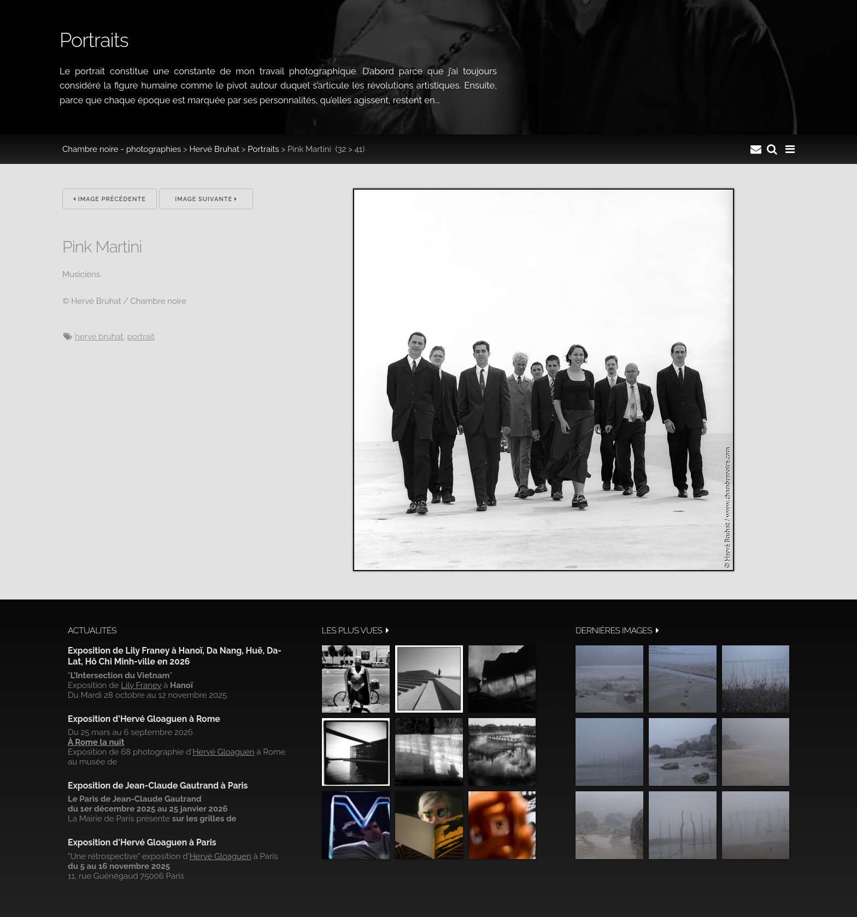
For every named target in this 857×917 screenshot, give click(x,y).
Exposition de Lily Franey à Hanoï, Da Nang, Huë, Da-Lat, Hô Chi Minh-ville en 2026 (174, 656)
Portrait (141, 337)
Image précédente (109, 199)
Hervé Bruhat (214, 149)
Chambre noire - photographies (121, 149)
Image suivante (206, 199)
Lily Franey (141, 685)
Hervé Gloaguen (223, 752)
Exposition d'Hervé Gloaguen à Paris (142, 842)
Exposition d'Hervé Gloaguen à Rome (144, 719)
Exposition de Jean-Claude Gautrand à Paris (158, 785)
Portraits (263, 149)
